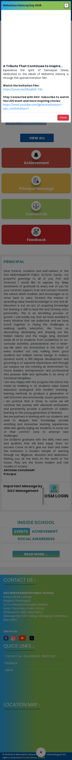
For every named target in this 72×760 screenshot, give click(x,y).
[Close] (66, 5)
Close (63, 117)
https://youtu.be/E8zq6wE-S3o (23, 89)
